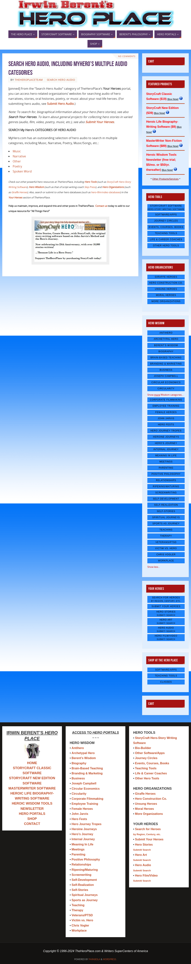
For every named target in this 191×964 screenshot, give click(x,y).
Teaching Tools (166, 233)
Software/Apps (166, 214)
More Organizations (166, 301)
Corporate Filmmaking (166, 399)
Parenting (166, 468)
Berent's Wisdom (166, 345)
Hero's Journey (166, 443)
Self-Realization (166, 505)
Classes (166, 682)
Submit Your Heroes (166, 606)
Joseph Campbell (166, 376)
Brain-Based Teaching (166, 357)
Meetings (166, 461)
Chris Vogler (166, 554)
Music (17, 151)
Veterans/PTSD (165, 542)
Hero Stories (166, 613)
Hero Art (166, 621)
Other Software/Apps (150, 753)
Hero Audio (166, 629)
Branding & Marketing (166, 363)
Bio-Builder (143, 748)
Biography (166, 351)
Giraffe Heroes (19, 192)
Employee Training (166, 406)
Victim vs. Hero (166, 548)
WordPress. (110, 959)
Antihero (166, 333)
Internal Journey (166, 449)
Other (17, 161)
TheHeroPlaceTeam (29, 79)
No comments (126, 56)
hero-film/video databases (105, 192)
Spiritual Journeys (166, 517)
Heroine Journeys (166, 437)
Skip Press (90, 187)
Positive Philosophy (166, 474)
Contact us (101, 206)
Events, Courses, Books (166, 227)
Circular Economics (166, 382)
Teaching (166, 529)
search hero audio (61, 79)
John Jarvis (166, 418)
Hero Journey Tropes (166, 430)
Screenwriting (166, 492)
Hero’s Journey (82, 834)
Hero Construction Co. (166, 283)
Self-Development (166, 498)
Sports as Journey (165, 523)
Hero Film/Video (166, 637)
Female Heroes (166, 412)
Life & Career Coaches (166, 239)
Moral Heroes (166, 295)
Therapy (166, 536)
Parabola (94, 959)
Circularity (165, 388)
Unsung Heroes (166, 289)
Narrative (19, 156)
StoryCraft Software (166, 207)
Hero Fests (166, 424)
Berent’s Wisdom (84, 758)
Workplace (166, 560)
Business (166, 370)
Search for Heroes (166, 599)
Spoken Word (22, 171)
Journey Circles (166, 220)
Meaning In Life (166, 455)
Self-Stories (166, 511)
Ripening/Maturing (166, 486)
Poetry (17, 166)
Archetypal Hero (166, 339)
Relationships (166, 480)
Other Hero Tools (166, 245)
